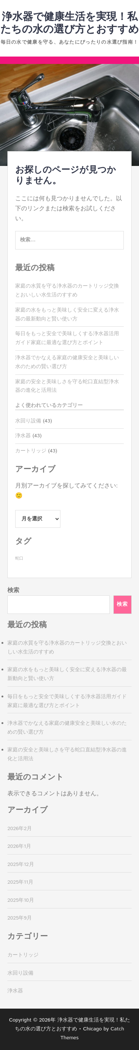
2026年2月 (19, 828)
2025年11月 (20, 882)
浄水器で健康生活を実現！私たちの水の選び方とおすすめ (69, 23)
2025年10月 (20, 900)
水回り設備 (28, 421)
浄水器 (23, 435)
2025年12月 (20, 864)
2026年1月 (19, 846)
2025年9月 (19, 918)
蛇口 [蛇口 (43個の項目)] (19, 558)
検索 (13, 590)
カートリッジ (30, 451)
